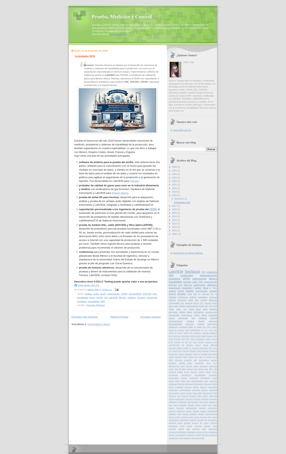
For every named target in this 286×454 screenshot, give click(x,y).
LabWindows (199, 285)
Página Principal (119, 316)
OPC (211, 348)
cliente (208, 372)
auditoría (213, 309)
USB (200, 357)
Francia (207, 303)
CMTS (180, 333)
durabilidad (82, 297)
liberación (183, 405)
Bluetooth (213, 300)
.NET (197, 300)
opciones (203, 417)
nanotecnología (211, 414)
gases (92, 297)
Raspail (204, 354)
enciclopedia (212, 387)
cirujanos (193, 372)
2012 (174, 223)
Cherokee (197, 333)
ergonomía (196, 390)
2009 (174, 234)
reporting (213, 423)
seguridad (198, 426)
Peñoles (134, 181)
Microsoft (172, 348)
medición (212, 272)
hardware (203, 318)
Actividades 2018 (84, 56)
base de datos (180, 369)
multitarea (193, 414)
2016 (174, 209)
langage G (213, 402)
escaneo (204, 390)
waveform (187, 438)
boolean (190, 369)
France (214, 339)
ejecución (188, 387)
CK (176, 333)
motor (179, 414)
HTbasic (177, 342)
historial (213, 318)
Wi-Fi (215, 357)
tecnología (182, 300)
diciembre (179, 199)
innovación (182, 402)
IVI (199, 294)
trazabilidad (93, 301)
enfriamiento (173, 390)
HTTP (171, 342)
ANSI (209, 327)
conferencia (183, 297)
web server (195, 438)
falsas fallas (197, 393)
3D (195, 327)
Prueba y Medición (185, 354)
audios (196, 366)
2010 (174, 230)
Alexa (189, 294)
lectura (176, 405)
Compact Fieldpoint (209, 333)
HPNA (214, 303)
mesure (189, 411)
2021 (174, 184)
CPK (191, 333)
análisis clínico (185, 363)
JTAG (195, 342)
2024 (174, 174)
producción (151, 297)
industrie (197, 399)
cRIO (211, 369)
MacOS (198, 345)
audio (96, 294)
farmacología (208, 393)
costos (214, 378)
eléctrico (203, 387)
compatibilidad (199, 375)
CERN (152, 209)
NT (190, 348)
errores (172, 318)
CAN (211, 330)
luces (210, 405)
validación (190, 435)
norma (171, 417)
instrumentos (201, 291)
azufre (103, 294)
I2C (186, 342)
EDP (215, 336)
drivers (171, 387)
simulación (173, 327)
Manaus (182, 306)
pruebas (213, 291)
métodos (201, 414)
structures (196, 429)
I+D (182, 342)
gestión (205, 396)
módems (131, 297)
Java (171, 306)
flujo (193, 318)
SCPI (215, 306)
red (201, 423)
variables (181, 294)
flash (215, 393)
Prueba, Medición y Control (122, 17)
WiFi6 (171, 360)
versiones (183, 327)
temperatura (191, 432)
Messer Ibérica (120, 193)
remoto (206, 423)
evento (182, 393)
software (172, 300)
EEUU (196, 303)
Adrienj (214, 327)
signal (215, 426)
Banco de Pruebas (176, 330)
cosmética (174, 278)
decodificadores (197, 381)
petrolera (200, 420)
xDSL (202, 438)
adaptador (172, 363)
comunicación (211, 312)
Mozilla (185, 348)
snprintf (181, 429)
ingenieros (205, 399)
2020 (174, 188)
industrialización (175, 321)
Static (185, 357)
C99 (195, 294)
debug (204, 315)
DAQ (170, 336)
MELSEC (189, 345)
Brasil (205, 288)
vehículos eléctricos (209, 435)
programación (210, 282)
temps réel (200, 432)
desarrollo (213, 381)
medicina (172, 411)
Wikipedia (178, 360)
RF (210, 306)
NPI (212, 294)
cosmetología (205, 378)
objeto (190, 417)
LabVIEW (113, 297)
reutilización (173, 426)
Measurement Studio (195, 306)
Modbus (179, 348)
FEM (183, 339)
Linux (175, 306)
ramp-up (195, 423)
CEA (215, 330)
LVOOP (201, 342)
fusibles (197, 288)
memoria (187, 282)
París (180, 351)
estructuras (183, 318)
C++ (206, 330)
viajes (190, 327)
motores (185, 414)
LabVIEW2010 (174, 345)
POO (215, 348)
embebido (212, 315)
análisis (88, 294)
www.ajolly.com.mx (88, 285)
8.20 (204, 327)
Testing (190, 357)
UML (196, 357)
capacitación (113, 294)
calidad (182, 312)
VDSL (178, 309)
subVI (204, 429)
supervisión (212, 429)
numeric (177, 417)
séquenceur (173, 432)
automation (204, 366)
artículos (189, 366)
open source (212, 417)
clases (189, 312)
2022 (174, 181)
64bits (199, 327)
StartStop (178, 357)
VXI (204, 357)
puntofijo (187, 423)
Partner (175, 351)
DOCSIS (147, 294)
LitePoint (205, 294)
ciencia (186, 372)
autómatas (173, 312)
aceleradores (204, 360)
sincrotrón (172, 429)
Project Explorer (202, 351)
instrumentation (193, 402)
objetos (196, 417)
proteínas (172, 423)
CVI (203, 272)
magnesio (180, 408)
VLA (185, 309)
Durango (189, 303)
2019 (174, 192)
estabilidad (213, 390)
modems (203, 411)
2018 (174, 195)
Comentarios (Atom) (98, 324)
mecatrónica (212, 408)
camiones (172, 372)
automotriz (213, 366)
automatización (208, 275)
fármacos (192, 396)
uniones (172, 435)
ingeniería (213, 399)
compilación (199, 312)
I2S (105, 297)
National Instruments (200, 348)
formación (172, 396)
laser (170, 405)
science (189, 426)
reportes (200, 324)
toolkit (190, 300)
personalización (175, 324)
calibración (212, 285)
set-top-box (212, 324)
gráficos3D (213, 396)
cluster (214, 372)
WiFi (103, 301)
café (215, 369)
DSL (155, 294)
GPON (99, 297)
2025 (174, 170)
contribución (194, 378)
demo (206, 381)
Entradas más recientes (85, 316)
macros (171, 408)
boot (195, 369)
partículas (213, 321)
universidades (180, 435)
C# (202, 330)
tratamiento (212, 432)
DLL (182, 303)
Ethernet (188, 285)
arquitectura (199, 363)
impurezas (189, 399)
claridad (202, 372)
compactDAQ (135, 294)
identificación (180, 399)
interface (190, 321)
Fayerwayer (200, 339)
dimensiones (198, 384)
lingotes (198, 405)
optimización (199, 278)
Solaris (171, 357)
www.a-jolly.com (118, 34)
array (208, 363)
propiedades (212, 420)
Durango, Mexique (96, 305)
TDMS (171, 309)
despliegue (173, 384)
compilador (213, 375)
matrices (202, 408)
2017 (174, 206)
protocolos (189, 324)
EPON (171, 339)
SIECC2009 (212, 354)
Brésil (187, 330)
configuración (187, 315)
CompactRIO (174, 303)
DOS (192, 336)
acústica (214, 360)
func (178, 396)
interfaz (201, 321)
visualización (173, 438)
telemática (182, 432)
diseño (214, 384)
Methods (213, 345)
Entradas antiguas (150, 316)
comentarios (173, 375)
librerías (191, 405)
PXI (170, 351)
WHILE (209, 357)
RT (200, 354)
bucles (200, 369)
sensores (207, 426)
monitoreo (172, 414)
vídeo (181, 438)
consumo (184, 378)
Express (177, 339)
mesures (196, 411)
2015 (174, 213)
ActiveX (204, 300)
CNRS (185, 333)
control (180, 291)
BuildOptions (195, 330)
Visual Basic (195, 309)
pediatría (193, 420)
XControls (188, 360)
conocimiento (174, 378)
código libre (185, 381)
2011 (174, 227)
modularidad (212, 411)
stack (188, 429)
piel (205, 420)
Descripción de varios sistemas (188, 253)
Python (195, 354)
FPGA (192, 339)
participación (184, 420)
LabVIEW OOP (211, 342)
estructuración (174, 393)
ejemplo (196, 387)
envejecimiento (185, 390)
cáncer (177, 381)
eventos (189, 393)
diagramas (189, 384)
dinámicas (208, 384)
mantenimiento (191, 408)
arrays (182, 366)
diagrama (181, 384)
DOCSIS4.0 (185, 336)
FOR (188, 339)
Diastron (210, 336)
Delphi (203, 336)
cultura (171, 381)
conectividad (174, 315)
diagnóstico (187, 288)
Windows (172, 297)
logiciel (204, 405)
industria (190, 291)
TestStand (82, 301)
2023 (174, 177)
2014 (174, 216)
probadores (203, 297)
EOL (180, 285)
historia (171, 399)
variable (198, 435)
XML (195, 360)
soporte (172, 294)
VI (216, 294)
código (197, 315)
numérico (184, 417)
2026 (174, 167)
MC (183, 345)
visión (195, 282)
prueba (180, 423)
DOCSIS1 (177, 336)
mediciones (180, 411)
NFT (206, 306)
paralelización (174, 420)
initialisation (173, 402)
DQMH (197, 336)
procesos (213, 297)
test (206, 432)
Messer (122, 297)
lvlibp (215, 405)
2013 (174, 220)
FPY (201, 303)
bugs (206, 369)
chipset (180, 372)
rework (182, 426)
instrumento (203, 402)
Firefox (208, 339)
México (213, 278)
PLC (215, 288)
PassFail (186, 351)
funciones (184, 396)
